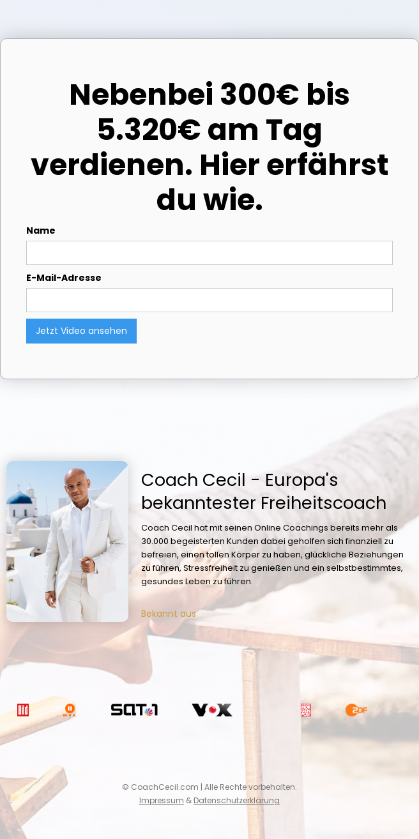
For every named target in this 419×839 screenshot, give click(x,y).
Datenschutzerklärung (237, 800)
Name (41, 230)
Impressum (161, 800)
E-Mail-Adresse (64, 277)
